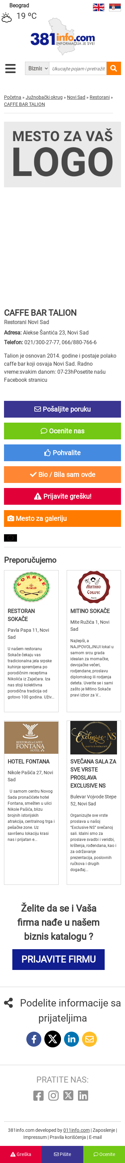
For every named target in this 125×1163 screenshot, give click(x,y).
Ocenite (104, 1154)
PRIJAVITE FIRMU (58, 959)
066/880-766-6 (79, 342)
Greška (20, 1154)
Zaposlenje (104, 1130)
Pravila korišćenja (68, 1137)
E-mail (95, 1137)
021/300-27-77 (41, 342)
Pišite (62, 1154)
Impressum (35, 1137)
